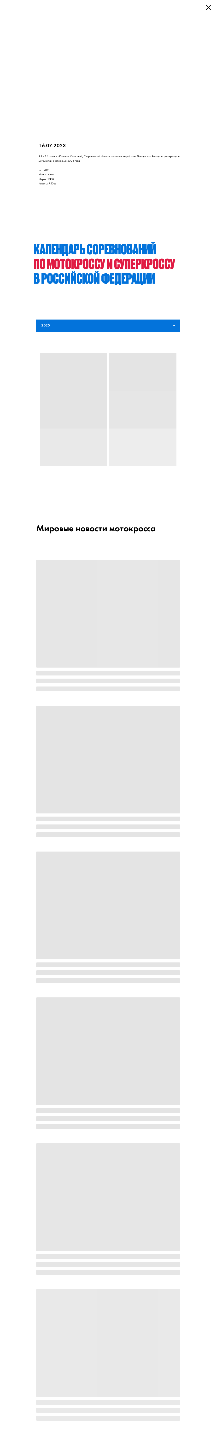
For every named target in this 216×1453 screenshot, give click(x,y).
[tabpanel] (108, 418)
